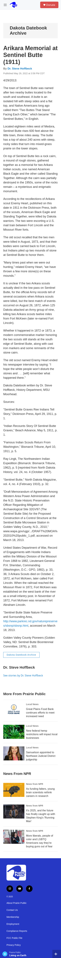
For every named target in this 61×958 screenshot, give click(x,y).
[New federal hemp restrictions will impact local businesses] (13, 732)
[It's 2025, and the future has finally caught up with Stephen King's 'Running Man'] (13, 812)
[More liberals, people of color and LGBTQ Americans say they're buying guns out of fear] (13, 837)
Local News (32, 704)
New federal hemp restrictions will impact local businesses (41, 734)
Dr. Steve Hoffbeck (19, 68)
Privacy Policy (14, 945)
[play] (5, 954)
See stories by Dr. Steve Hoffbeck (23, 675)
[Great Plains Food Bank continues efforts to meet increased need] (13, 710)
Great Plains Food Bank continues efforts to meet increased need (40, 713)
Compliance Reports (17, 931)
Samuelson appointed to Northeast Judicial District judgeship (40, 756)
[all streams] (56, 954)
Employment (13, 924)
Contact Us (12, 910)
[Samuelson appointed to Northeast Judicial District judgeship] (13, 753)
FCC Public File (14, 938)
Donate (50, 4)
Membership (13, 917)
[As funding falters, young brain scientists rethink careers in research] (13, 790)
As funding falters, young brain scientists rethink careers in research (40, 792)
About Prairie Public (17, 903)
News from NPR (34, 784)
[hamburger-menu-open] (5, 5)
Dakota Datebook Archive (21, 654)
